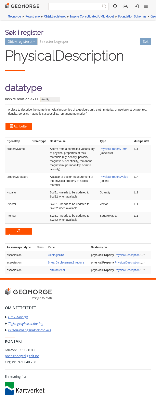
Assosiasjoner (19, 232)
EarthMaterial (56, 270)
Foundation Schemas (132, 16)
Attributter (19, 126)
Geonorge (14, 16)
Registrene (32, 16)
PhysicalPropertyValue (114, 176)
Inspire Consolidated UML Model (92, 16)
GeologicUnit (56, 255)
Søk (145, 41)
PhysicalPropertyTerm (113, 148)
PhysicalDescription (127, 255)
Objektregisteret (55, 16)
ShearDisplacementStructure (66, 262)
